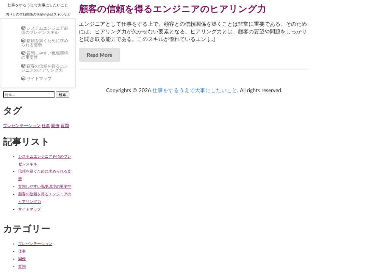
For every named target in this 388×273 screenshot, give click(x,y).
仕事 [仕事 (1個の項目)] (46, 125)
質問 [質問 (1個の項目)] (65, 125)
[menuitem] (45, 30)
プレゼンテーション (35, 243)
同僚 (22, 258)
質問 (22, 266)
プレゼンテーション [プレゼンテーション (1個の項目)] (22, 125)
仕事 (22, 251)
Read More (99, 55)
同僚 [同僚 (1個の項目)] (55, 125)
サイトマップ (29, 209)
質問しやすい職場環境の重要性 (44, 186)
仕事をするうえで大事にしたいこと (38, 5)
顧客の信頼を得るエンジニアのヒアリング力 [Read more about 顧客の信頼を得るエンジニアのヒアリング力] (172, 8)
